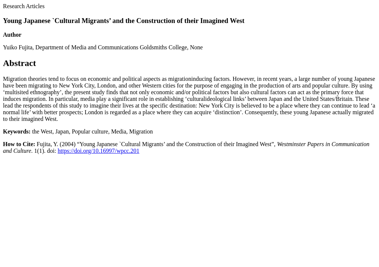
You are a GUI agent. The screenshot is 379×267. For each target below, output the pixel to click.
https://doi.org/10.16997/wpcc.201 (99, 151)
